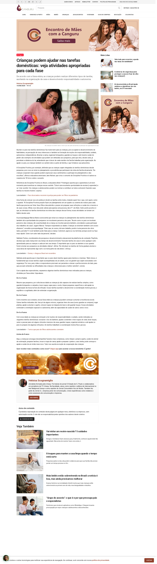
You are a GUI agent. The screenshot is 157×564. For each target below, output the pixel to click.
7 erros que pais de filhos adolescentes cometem (46, 329)
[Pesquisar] (79, 8)
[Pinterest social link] (32, 1)
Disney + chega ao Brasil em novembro (42, 253)
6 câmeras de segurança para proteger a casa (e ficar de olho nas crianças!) (126, 74)
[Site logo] (25, 8)
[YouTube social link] (29, 1)
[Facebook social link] (18, 1)
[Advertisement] (78, 533)
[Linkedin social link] (36, 1)
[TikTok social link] (40, 1)
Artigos (20, 55)
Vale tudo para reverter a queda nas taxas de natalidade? (126, 60)
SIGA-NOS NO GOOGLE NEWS (128, 2)
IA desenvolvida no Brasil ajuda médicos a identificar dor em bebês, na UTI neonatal (126, 86)
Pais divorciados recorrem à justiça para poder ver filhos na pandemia (53, 195)
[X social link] (21, 1)
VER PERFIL (34, 397)
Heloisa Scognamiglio (41, 380)
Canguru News (22, 560)
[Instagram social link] (25, 1)
